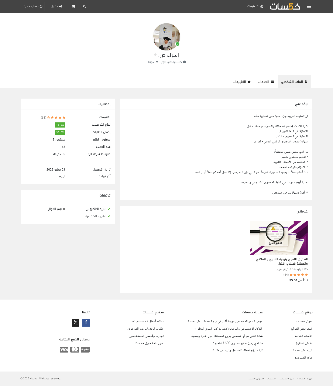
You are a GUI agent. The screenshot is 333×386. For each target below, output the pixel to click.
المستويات (271, 379)
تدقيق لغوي (284, 269)
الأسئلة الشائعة (303, 336)
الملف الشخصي (294, 82)
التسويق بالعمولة (256, 379)
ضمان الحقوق (303, 343)
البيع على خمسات (301, 350)
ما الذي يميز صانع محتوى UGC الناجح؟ (238, 343)
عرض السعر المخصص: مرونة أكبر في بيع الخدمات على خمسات (224, 321)
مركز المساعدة (303, 357)
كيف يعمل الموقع (301, 328)
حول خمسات (304, 321)
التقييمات (242, 82)
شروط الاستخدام (305, 379)
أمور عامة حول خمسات (149, 343)
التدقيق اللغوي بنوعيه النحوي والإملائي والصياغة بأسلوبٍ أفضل (282, 261)
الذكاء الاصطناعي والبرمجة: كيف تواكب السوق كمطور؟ (229, 328)
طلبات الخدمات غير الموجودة (145, 328)
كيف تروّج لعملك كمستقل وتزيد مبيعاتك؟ (237, 350)
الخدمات (266, 82)
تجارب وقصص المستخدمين (146, 336)
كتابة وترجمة (300, 269)
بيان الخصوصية (286, 379)
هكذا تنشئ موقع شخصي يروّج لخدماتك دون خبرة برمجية (227, 336)
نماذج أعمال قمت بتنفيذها (147, 321)
